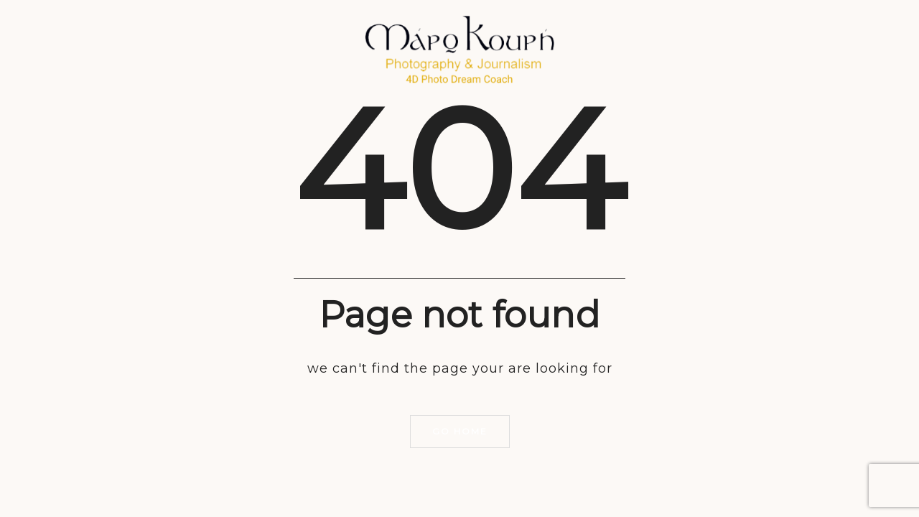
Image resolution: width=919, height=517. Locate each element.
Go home (460, 431)
